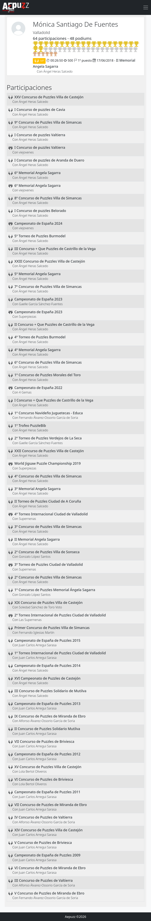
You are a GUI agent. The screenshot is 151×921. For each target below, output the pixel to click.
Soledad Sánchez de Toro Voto (40, 607)
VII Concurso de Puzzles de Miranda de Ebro (50, 804)
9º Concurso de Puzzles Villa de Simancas (48, 122)
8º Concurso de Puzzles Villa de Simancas (48, 198)
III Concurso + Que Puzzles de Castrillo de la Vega (55, 248)
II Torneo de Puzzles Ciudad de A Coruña (47, 501)
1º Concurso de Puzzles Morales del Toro (47, 374)
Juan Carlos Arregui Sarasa (37, 645)
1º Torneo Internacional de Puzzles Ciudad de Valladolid (60, 653)
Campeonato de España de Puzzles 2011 (47, 792)
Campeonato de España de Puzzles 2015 (47, 640)
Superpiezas (27, 316)
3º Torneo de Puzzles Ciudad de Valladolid (48, 564)
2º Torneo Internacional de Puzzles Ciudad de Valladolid (60, 615)
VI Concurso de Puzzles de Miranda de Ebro (50, 867)
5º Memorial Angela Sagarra (37, 273)
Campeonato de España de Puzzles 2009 (47, 855)
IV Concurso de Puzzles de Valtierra (43, 817)
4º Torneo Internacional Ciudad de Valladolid (51, 514)
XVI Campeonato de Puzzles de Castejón (47, 678)
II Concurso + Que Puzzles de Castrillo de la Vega (54, 324)
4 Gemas (25, 392)
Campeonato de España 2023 (38, 299)
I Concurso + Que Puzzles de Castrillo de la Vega (53, 400)
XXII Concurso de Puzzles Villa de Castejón (49, 450)
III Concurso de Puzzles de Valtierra (43, 880)
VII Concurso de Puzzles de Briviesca (44, 741)
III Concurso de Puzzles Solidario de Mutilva (50, 690)
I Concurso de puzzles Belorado (40, 210)
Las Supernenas (30, 620)
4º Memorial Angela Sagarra (37, 349)
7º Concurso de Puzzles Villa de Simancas (48, 286)
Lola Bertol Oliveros (33, 771)
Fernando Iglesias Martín (36, 632)
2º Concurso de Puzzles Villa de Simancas (48, 577)
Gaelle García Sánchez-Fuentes (41, 304)
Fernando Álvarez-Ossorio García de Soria (48, 417)
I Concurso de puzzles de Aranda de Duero (49, 160)
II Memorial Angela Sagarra (37, 539)
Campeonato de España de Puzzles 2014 (47, 665)
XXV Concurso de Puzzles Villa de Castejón (48, 97)
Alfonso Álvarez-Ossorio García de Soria (47, 721)
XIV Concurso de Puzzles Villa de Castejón (48, 830)
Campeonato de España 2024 (38, 223)
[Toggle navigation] (146, 7)
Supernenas (27, 519)
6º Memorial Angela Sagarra (37, 172)
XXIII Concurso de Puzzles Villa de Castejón (49, 261)
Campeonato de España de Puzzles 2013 (47, 703)
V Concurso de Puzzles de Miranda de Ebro (49, 893)
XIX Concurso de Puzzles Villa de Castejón (48, 602)
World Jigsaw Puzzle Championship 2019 (47, 463)
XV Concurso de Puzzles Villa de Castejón (47, 766)
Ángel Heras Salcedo (58, 71)
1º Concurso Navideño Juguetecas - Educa (48, 413)
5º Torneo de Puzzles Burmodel (39, 236)
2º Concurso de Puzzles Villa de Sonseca (46, 551)
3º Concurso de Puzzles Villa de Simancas (48, 526)
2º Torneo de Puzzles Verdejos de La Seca (48, 438)
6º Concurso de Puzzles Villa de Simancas (48, 362)
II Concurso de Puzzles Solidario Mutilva (47, 728)
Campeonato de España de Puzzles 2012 (47, 754)
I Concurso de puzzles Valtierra (39, 134)
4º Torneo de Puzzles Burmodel (39, 337)
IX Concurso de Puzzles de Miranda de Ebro (50, 716)
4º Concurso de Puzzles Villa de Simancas (48, 476)
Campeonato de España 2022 (38, 387)
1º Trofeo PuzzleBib (30, 425)
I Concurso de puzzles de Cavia (39, 109)
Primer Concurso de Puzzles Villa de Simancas (51, 627)
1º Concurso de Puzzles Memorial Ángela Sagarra (54, 589)
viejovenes (26, 152)
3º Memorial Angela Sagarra (37, 488)
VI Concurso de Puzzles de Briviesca (43, 779)
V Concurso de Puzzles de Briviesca (43, 842)
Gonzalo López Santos (35, 556)
